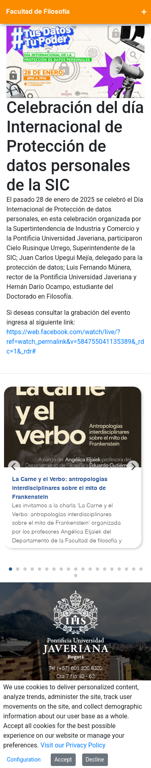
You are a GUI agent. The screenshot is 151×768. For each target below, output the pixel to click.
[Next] (133, 466)
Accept (63, 759)
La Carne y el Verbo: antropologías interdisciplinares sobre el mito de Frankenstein (60, 488)
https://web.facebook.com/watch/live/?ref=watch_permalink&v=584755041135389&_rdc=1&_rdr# (75, 341)
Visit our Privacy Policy (73, 745)
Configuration (24, 759)
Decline (95, 759)
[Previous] (14, 466)
